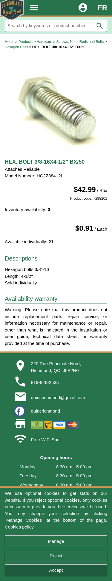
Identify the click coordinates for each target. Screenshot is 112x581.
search (100, 26)
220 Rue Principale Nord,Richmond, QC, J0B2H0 (56, 367)
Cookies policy (19, 526)
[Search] (56, 26)
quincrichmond (45, 410)
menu (34, 7)
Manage (56, 541)
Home (9, 42)
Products (26, 42)
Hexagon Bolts (16, 47)
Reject (56, 555)
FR (102, 8)
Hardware (44, 42)
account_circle (83, 7)
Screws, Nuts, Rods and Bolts (80, 42)
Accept (56, 570)
